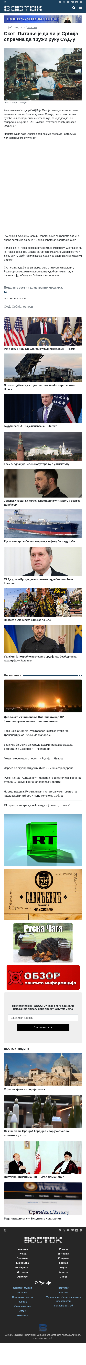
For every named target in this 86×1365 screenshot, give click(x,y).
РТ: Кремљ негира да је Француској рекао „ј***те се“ (37, 805)
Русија (22, 1253)
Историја (22, 1292)
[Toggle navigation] (79, 7)
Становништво (22, 1306)
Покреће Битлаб (63, 1305)
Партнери (63, 1288)
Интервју (63, 1253)
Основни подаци (22, 1288)
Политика (32, 27)
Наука (63, 1267)
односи (28, 306)
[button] (80, 8)
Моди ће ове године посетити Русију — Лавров (34, 758)
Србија (16, 306)
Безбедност (22, 1267)
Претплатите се (42, 1027)
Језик (22, 1311)
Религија (22, 1301)
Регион (63, 1249)
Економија (22, 1263)
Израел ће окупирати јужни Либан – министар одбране (38, 768)
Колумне (63, 1258)
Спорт (63, 1276)
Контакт (63, 1292)
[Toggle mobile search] (73, 7)
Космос (63, 1263)
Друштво (22, 1272)
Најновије (23, 1249)
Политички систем (22, 1297)
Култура (63, 1272)
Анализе (22, 1276)
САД (7, 306)
